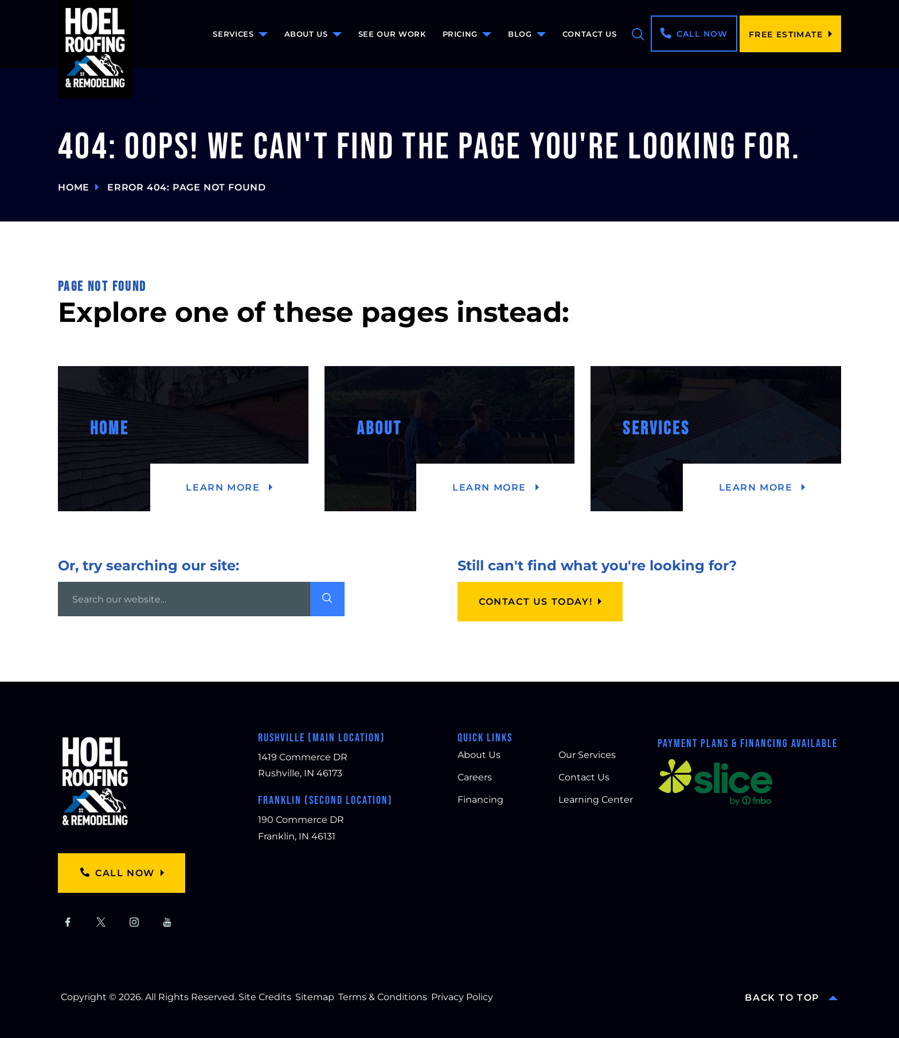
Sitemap (314, 997)
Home (73, 187)
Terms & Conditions (382, 997)
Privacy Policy (462, 997)
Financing (480, 799)
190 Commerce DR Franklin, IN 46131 (301, 828)
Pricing (460, 33)
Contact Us (589, 33)
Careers (475, 777)
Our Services (587, 754)
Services (233, 33)
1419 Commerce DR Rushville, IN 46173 (302, 765)
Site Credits (265, 997)
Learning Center (595, 799)
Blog (520, 33)
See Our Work (392, 33)
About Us (306, 33)
